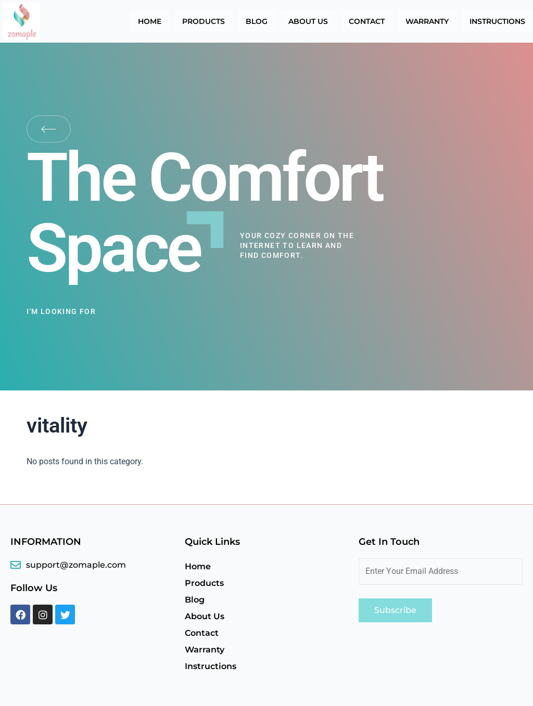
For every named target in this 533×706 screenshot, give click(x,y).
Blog (257, 21)
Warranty (427, 21)
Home (149, 21)
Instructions (497, 21)
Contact (367, 21)
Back (49, 128)
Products (203, 21)
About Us (308, 21)
